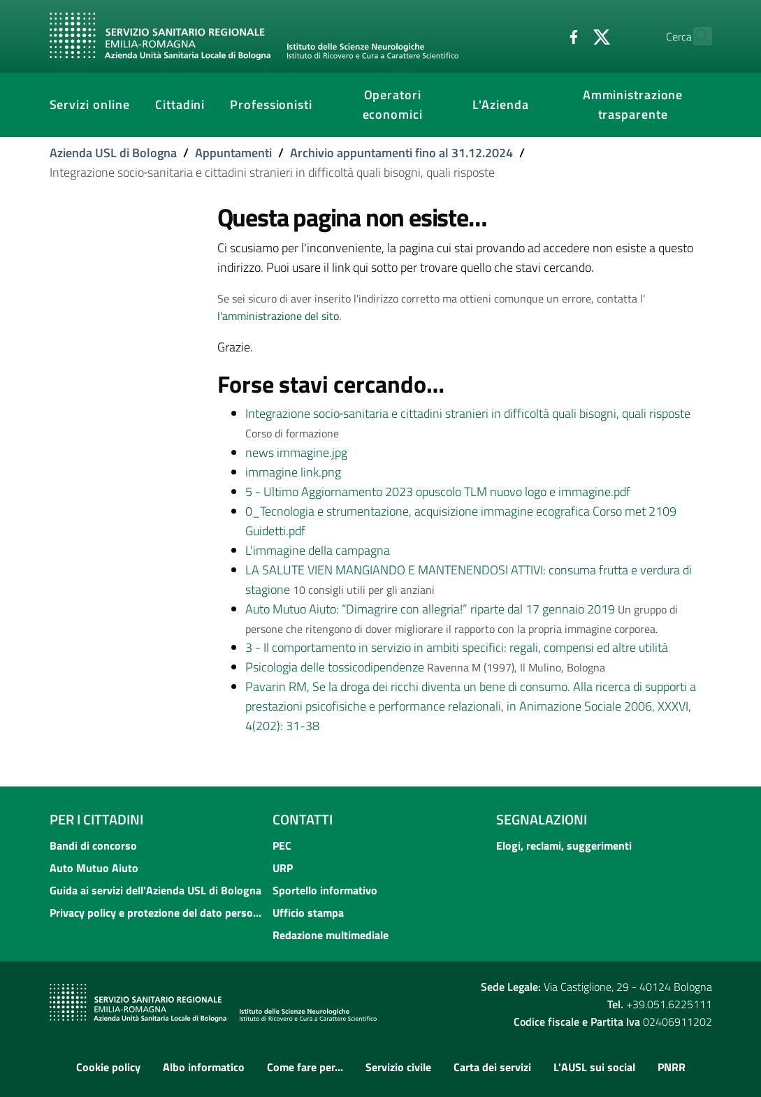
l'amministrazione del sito (278, 315)
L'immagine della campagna (317, 550)
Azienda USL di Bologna (113, 152)
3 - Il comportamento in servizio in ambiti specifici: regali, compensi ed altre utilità (456, 647)
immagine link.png (293, 472)
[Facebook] (544, 35)
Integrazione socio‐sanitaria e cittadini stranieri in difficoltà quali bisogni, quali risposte (468, 413)
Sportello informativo (325, 890)
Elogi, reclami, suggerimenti (564, 845)
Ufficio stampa (308, 912)
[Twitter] (572, 35)
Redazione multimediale (331, 935)
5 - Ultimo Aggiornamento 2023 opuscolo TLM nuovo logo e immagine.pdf (437, 491)
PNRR (672, 1067)
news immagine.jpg (296, 452)
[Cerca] (695, 36)
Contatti (303, 819)
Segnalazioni (541, 819)
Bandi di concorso (93, 845)
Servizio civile (398, 1067)
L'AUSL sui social (594, 1067)
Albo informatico (204, 1067)
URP (283, 867)
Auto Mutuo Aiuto (94, 867)
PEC (282, 845)
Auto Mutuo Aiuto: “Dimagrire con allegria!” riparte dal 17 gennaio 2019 (430, 609)
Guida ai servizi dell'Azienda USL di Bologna (155, 890)
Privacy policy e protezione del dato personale (157, 912)
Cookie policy (108, 1067)
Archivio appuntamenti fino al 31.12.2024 (401, 152)
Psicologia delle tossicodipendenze (334, 667)
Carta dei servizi (492, 1067)
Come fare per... (305, 1067)
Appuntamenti (233, 152)
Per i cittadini (96, 819)
